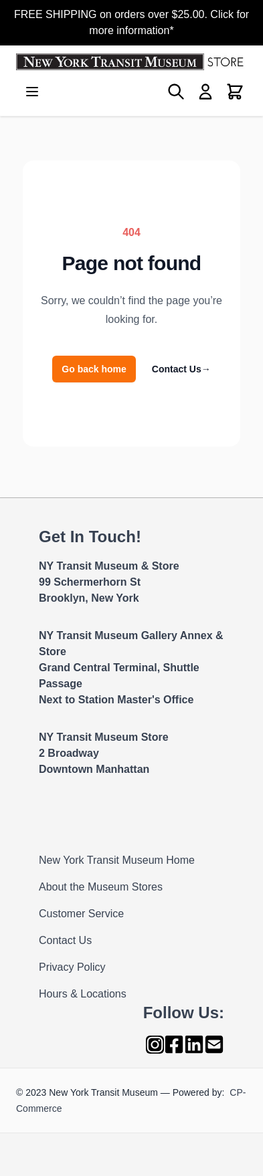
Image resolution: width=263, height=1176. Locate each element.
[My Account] (205, 92)
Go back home (94, 369)
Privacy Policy (72, 967)
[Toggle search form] (176, 92)
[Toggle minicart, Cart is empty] (235, 92)
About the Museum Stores (101, 887)
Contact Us (181, 369)
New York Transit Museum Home (117, 860)
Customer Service (81, 913)
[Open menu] (32, 92)
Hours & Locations (82, 993)
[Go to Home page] (131, 61)
